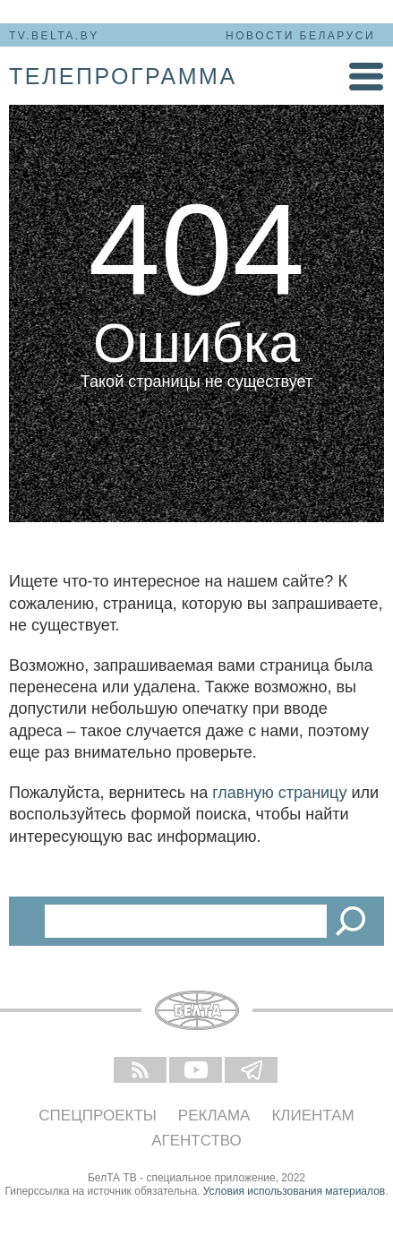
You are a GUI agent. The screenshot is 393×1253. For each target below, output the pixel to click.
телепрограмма (123, 76)
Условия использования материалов (294, 1191)
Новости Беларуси (300, 36)
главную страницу (279, 793)
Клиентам (312, 1115)
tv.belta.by (54, 36)
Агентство (196, 1140)
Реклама (214, 1115)
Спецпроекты (97, 1115)
